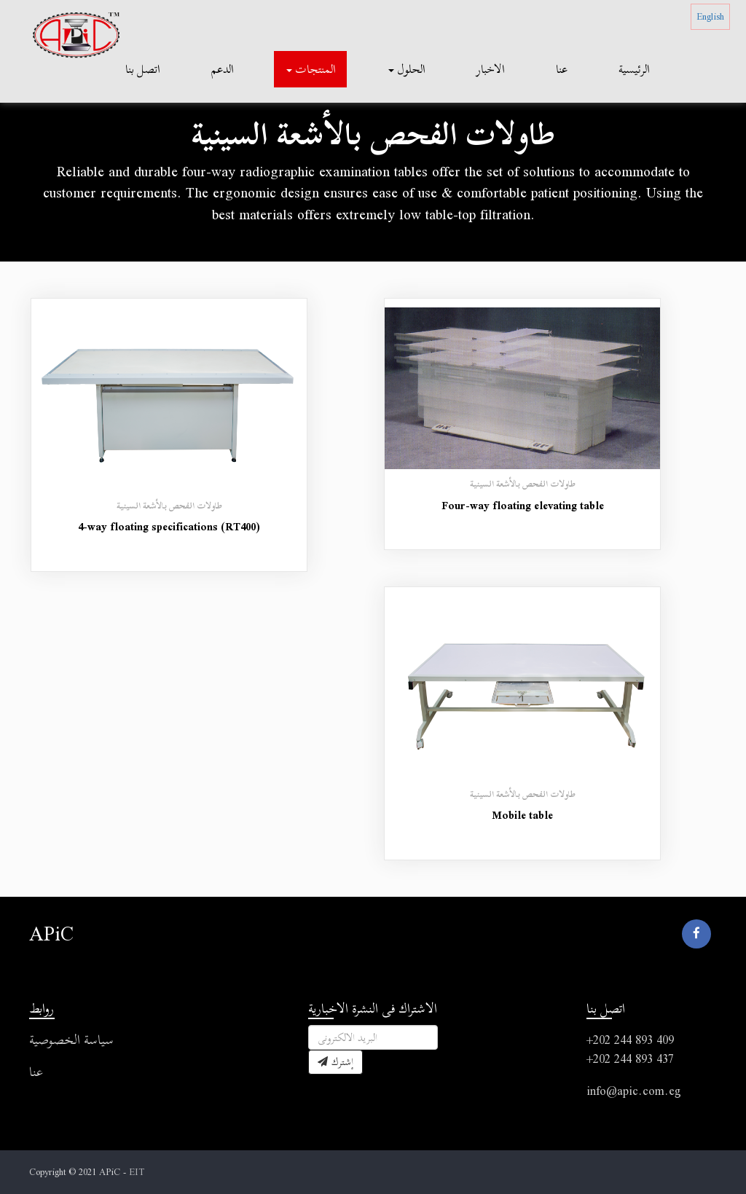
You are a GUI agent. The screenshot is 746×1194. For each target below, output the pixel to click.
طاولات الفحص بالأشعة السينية (169, 505)
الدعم (222, 69)
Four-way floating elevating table (522, 505)
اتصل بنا (142, 69)
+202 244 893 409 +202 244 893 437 (630, 1049)
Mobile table (522, 815)
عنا (562, 69)
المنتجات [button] (311, 69)
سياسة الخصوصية (71, 1039)
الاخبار (490, 69)
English (710, 16)
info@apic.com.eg (633, 1090)
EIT (136, 1171)
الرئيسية (634, 69)
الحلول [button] (406, 69)
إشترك (335, 1061)
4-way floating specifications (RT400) (169, 526)
